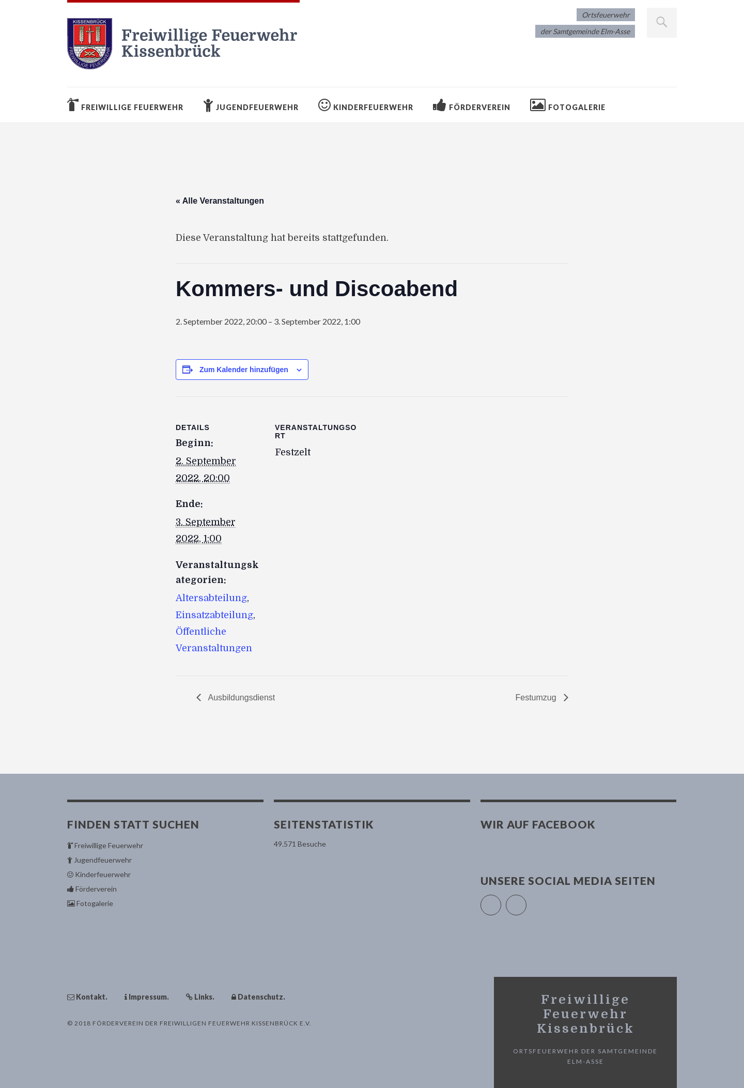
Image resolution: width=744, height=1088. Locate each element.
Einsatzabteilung (214, 615)
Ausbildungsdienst (240, 697)
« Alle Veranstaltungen (220, 200)
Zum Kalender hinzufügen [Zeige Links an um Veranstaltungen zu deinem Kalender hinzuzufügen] (243, 369)
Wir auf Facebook (538, 824)
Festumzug (537, 697)
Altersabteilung (211, 598)
